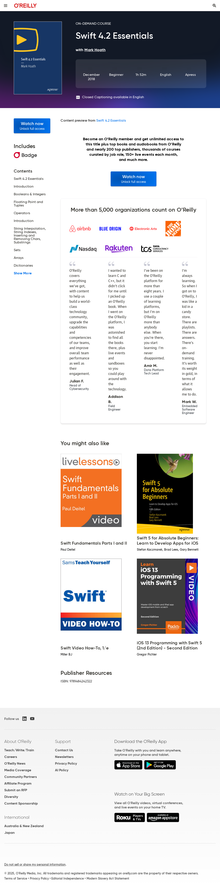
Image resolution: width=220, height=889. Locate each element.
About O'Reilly (17, 741)
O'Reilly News (14, 763)
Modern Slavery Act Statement (108, 878)
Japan (9, 832)
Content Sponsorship (21, 803)
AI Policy (61, 770)
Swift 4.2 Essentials (111, 120)
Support (63, 741)
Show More (23, 273)
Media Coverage (17, 770)
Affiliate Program (18, 783)
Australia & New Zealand (24, 826)
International (16, 817)
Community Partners (20, 776)
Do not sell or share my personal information (35, 864)
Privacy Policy (66, 763)
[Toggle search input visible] (214, 5)
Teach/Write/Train (19, 750)
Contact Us (64, 750)
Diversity (11, 796)
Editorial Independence (67, 878)
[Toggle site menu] (5, 5)
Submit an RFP (15, 790)
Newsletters (64, 757)
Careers (10, 757)
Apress (190, 75)
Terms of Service (15, 878)
